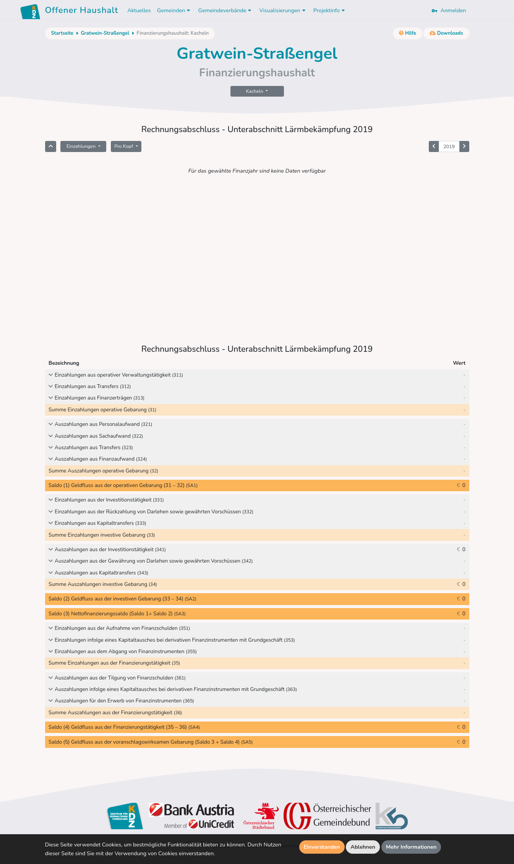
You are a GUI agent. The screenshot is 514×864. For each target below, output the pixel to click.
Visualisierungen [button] (283, 10)
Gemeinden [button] (174, 10)
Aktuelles (139, 10)
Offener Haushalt (81, 11)
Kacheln (255, 91)
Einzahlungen (81, 146)
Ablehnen (362, 847)
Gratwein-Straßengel (105, 33)
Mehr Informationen (411, 847)
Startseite (62, 33)
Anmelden (448, 10)
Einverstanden (322, 847)
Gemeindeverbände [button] (225, 10)
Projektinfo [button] (330, 10)
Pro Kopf (124, 146)
